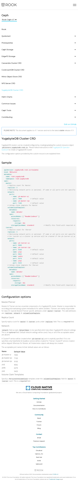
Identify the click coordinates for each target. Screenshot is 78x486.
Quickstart (6, 36)
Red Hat (39, 457)
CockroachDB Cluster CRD (13, 70)
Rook (4, 29)
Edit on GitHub (70, 124)
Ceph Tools (6, 110)
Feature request (39, 441)
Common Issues (9, 104)
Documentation (39, 405)
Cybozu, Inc (39, 454)
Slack (39, 418)
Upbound (39, 464)
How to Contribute (39, 409)
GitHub (39, 402)
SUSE (39, 460)
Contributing (7, 117)
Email (39, 438)
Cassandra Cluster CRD (11, 63)
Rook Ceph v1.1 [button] (8, 20)
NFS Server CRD (8, 83)
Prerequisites (7, 43)
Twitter (39, 421)
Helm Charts (7, 97)
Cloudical (39, 450)
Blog (39, 428)
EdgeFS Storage (8, 56)
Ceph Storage (7, 50)
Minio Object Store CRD (12, 77)
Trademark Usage (54, 479)
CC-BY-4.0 (55, 474)
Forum (39, 425)
